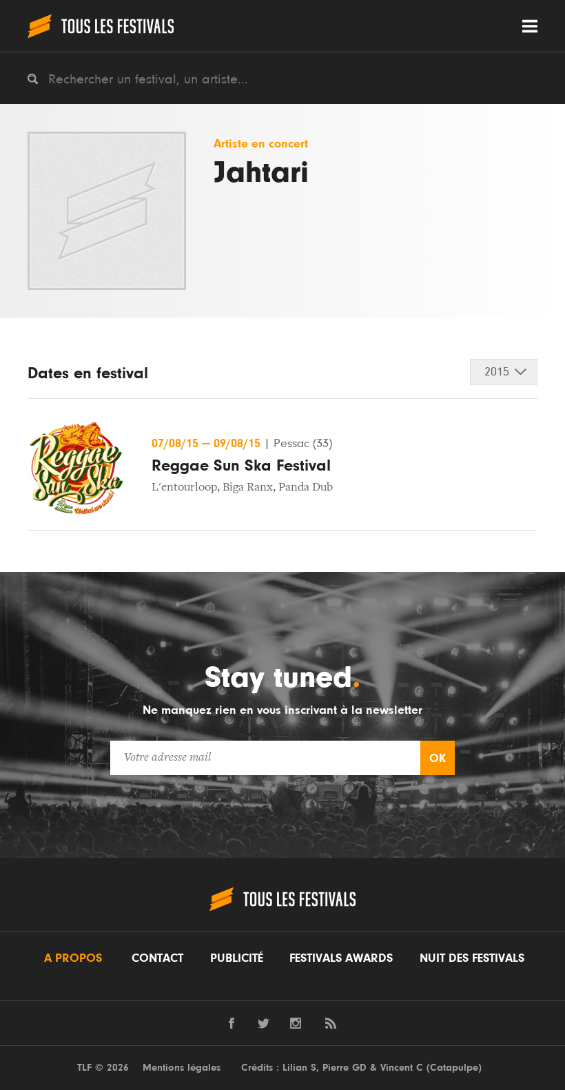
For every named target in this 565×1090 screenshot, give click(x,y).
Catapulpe (454, 1067)
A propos (73, 958)
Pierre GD (344, 1067)
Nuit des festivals (472, 958)
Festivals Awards (341, 958)
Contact (157, 958)
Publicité (236, 958)
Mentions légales (181, 1067)
